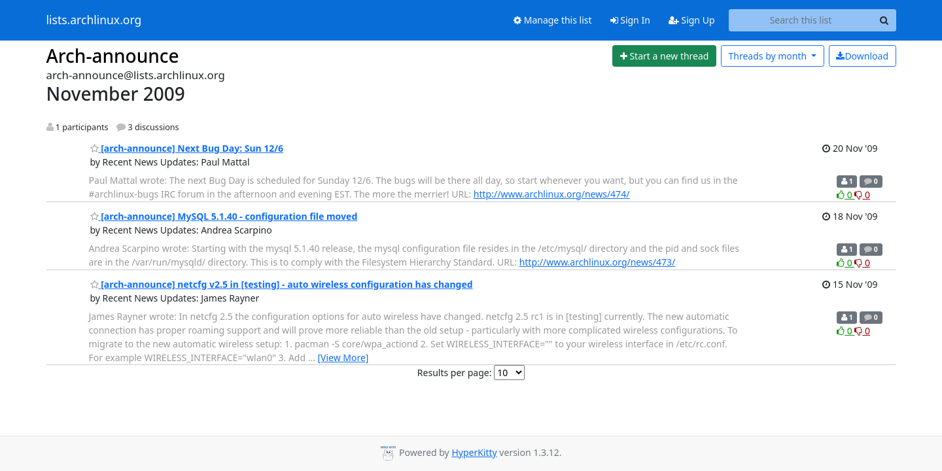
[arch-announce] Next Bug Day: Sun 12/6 (187, 148)
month (768, 56)
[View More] (342, 357)
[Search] (884, 20)
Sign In (630, 20)
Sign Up (692, 20)
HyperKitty (474, 452)
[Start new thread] (664, 56)
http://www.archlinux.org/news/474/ (552, 194)
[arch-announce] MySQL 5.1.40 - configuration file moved (224, 216)
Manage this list (553, 20)
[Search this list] (801, 20)
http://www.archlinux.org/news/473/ (597, 262)
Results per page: (454, 372)
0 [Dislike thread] (862, 194)
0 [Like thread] (845, 194)
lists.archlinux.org (94, 20)
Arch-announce (112, 55)
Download (862, 56)
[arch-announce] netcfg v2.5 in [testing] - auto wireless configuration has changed (281, 284)
